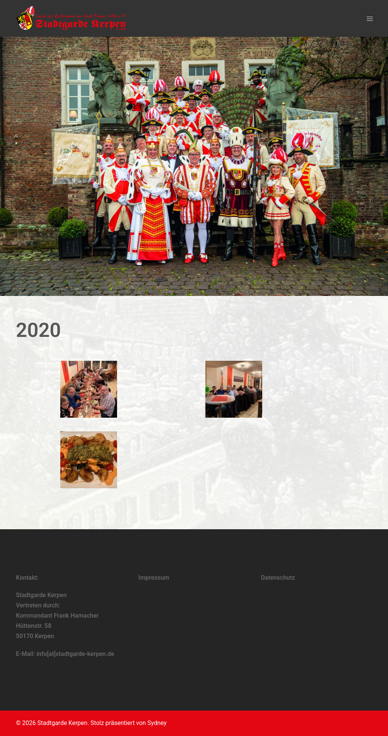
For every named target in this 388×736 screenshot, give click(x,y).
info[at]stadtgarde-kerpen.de (75, 653)
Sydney (157, 723)
